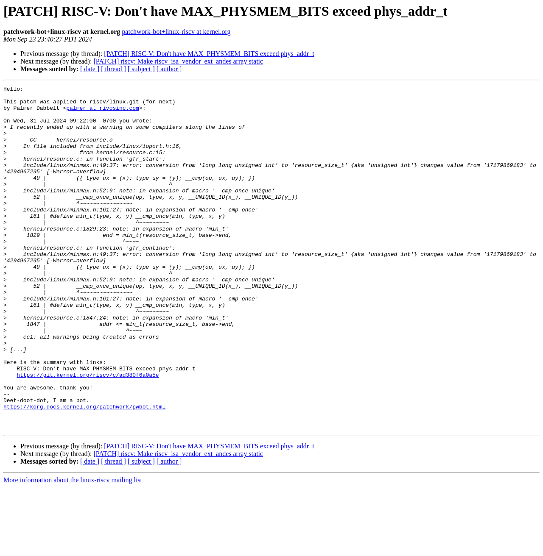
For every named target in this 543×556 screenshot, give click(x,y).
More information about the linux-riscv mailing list (72, 548)
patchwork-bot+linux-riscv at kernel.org (176, 31)
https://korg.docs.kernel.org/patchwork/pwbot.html (84, 471)
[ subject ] (141, 68)
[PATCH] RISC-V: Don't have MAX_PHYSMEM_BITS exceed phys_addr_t (209, 53)
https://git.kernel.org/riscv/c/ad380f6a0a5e (88, 433)
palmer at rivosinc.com (102, 113)
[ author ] (169, 68)
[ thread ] (113, 68)
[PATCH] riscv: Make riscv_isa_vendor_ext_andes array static (178, 61)
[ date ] (89, 68)
